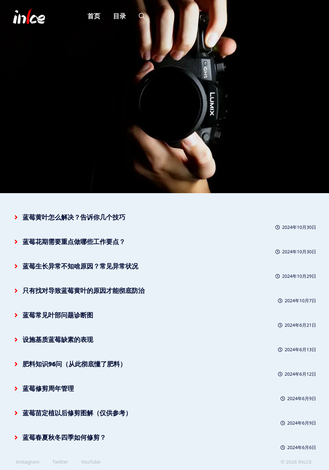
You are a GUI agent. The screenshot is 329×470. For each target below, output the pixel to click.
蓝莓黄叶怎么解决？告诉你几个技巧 (73, 217)
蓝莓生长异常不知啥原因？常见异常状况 (80, 266)
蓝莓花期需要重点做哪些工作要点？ (73, 241)
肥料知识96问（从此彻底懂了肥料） (74, 364)
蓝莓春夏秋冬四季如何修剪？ (64, 437)
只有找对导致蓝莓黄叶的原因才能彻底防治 (83, 290)
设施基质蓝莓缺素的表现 (57, 339)
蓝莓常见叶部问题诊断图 (57, 315)
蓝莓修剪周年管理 (48, 388)
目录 (119, 16)
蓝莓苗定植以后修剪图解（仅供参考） (77, 413)
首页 (93, 16)
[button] (142, 16)
